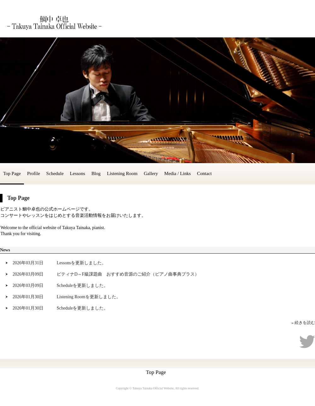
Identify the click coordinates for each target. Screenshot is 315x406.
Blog (95, 173)
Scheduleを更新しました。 (82, 285)
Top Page (12, 173)
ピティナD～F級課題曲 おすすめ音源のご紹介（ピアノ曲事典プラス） (128, 274)
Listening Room (122, 173)
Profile (33, 173)
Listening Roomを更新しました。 (89, 296)
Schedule (55, 173)
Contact (204, 173)
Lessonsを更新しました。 (81, 263)
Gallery (151, 173)
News (5, 250)
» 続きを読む (303, 322)
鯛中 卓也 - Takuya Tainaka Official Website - (53, 23)
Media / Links (177, 173)
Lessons (77, 173)
